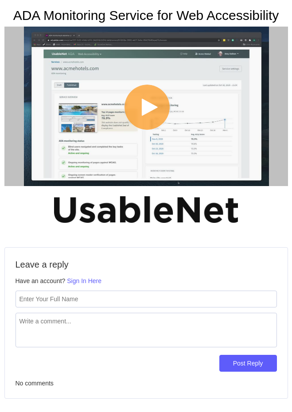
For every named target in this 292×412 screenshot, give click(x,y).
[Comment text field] (146, 330)
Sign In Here (84, 280)
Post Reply (248, 363)
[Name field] (146, 299)
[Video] (146, 106)
